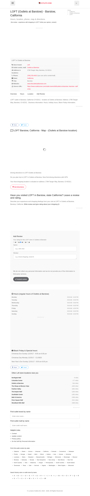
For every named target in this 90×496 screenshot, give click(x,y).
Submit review (21, 279)
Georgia (23, 454)
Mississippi (67, 457)
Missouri (75, 457)
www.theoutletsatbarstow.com (36, 83)
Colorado (53, 451)
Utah (30, 465)
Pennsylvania (49, 462)
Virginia (44, 465)
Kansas (61, 454)
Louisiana (16, 457)
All (45, 478)
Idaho (35, 454)
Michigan (49, 457)
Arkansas (37, 451)
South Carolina (60, 462)
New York (70, 460)
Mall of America (17, 397)
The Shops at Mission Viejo (20, 386)
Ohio (26, 462)
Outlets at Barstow (33, 67)
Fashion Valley (16, 389)
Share (14, 125)
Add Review (41, 94)
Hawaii (30, 454)
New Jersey (52, 460)
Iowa (54, 454)
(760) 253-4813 (32, 75)
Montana (16, 460)
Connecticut (62, 451)
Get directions (18, 187)
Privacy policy (16, 438)
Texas (24, 465)
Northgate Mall (16, 377)
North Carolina (18, 462)
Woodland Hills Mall (18, 403)
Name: (15, 245)
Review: (16, 253)
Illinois (42, 454)
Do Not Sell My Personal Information (23, 441)
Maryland (30, 457)
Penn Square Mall (17, 400)
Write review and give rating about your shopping (41, 204)
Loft (28, 65)
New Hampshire (41, 460)
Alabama (16, 451)
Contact (14, 433)
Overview (13, 94)
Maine (23, 457)
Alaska (23, 451)
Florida (16, 454)
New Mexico (61, 460)
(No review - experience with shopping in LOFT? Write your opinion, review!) (33, 22)
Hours (22, 94)
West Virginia (61, 465)
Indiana (49, 454)
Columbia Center (17, 380)
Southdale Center (17, 394)
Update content (17, 436)
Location (30, 94)
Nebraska (24, 460)
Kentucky (68, 454)
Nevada (32, 460)
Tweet (24, 125)
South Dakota (71, 462)
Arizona (30, 451)
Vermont (36, 465)
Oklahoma (33, 462)
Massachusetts (40, 457)
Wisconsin (71, 465)
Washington (52, 465)
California (30, 78)
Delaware (71, 451)
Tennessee (17, 465)
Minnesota (58, 457)
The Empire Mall (17, 391)
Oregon (41, 462)
